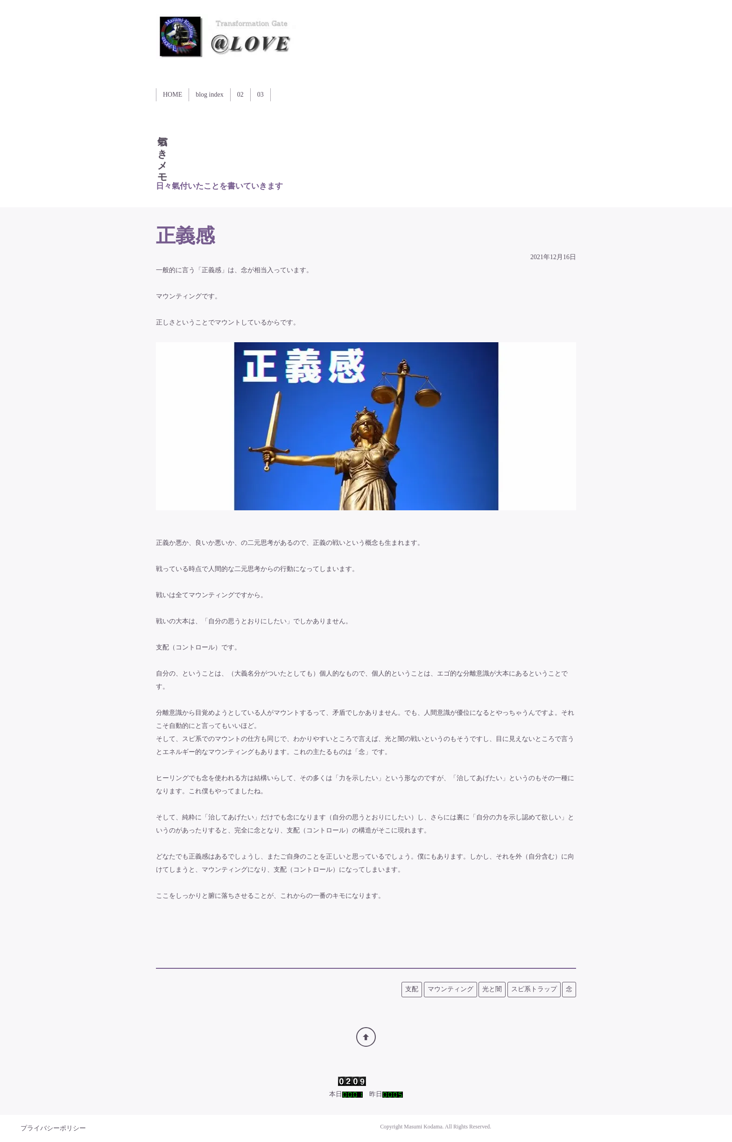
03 (260, 94)
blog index (210, 94)
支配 (411, 989)
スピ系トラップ (534, 989)
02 (240, 94)
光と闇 (492, 989)
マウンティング (450, 989)
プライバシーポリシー (53, 1128)
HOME (172, 94)
